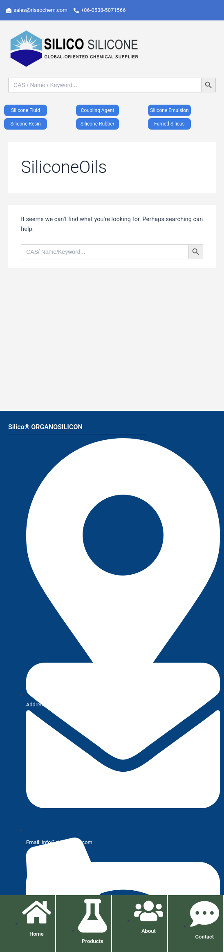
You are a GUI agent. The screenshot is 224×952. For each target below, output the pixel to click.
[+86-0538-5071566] (103, 10)
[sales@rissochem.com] (40, 10)
